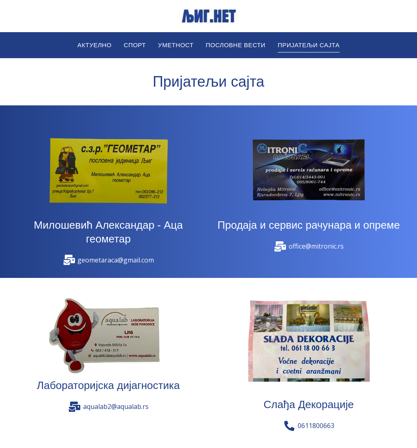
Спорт (135, 45)
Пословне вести (236, 45)
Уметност (175, 45)
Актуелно (94, 45)
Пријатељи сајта (309, 45)
